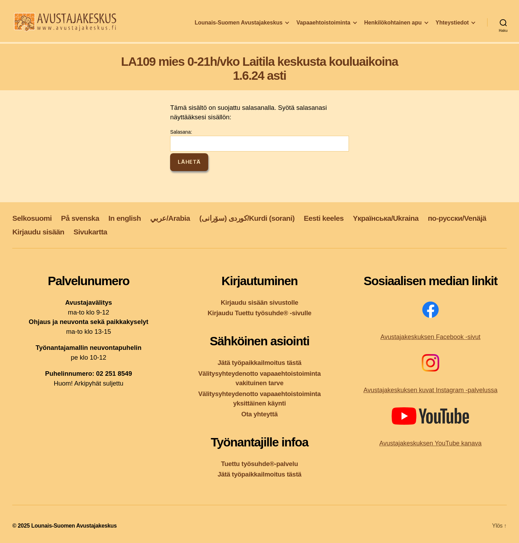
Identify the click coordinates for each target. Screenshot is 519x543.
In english (124, 218)
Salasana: (259, 140)
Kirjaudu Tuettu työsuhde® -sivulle (259, 313)
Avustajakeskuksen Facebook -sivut (430, 336)
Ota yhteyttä (259, 414)
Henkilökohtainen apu (393, 26)
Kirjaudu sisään (38, 232)
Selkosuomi (32, 218)
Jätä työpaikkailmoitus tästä (260, 362)
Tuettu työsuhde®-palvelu (259, 463)
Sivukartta (90, 232)
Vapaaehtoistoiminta (323, 26)
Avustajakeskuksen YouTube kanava (430, 443)
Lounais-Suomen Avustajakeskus (238, 26)
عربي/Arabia (170, 218)
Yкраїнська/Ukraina (386, 218)
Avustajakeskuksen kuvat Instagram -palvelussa (431, 390)
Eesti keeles (324, 218)
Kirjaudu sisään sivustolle (260, 302)
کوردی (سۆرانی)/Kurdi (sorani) (246, 218)
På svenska (80, 218)
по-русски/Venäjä (457, 218)
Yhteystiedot (452, 26)
